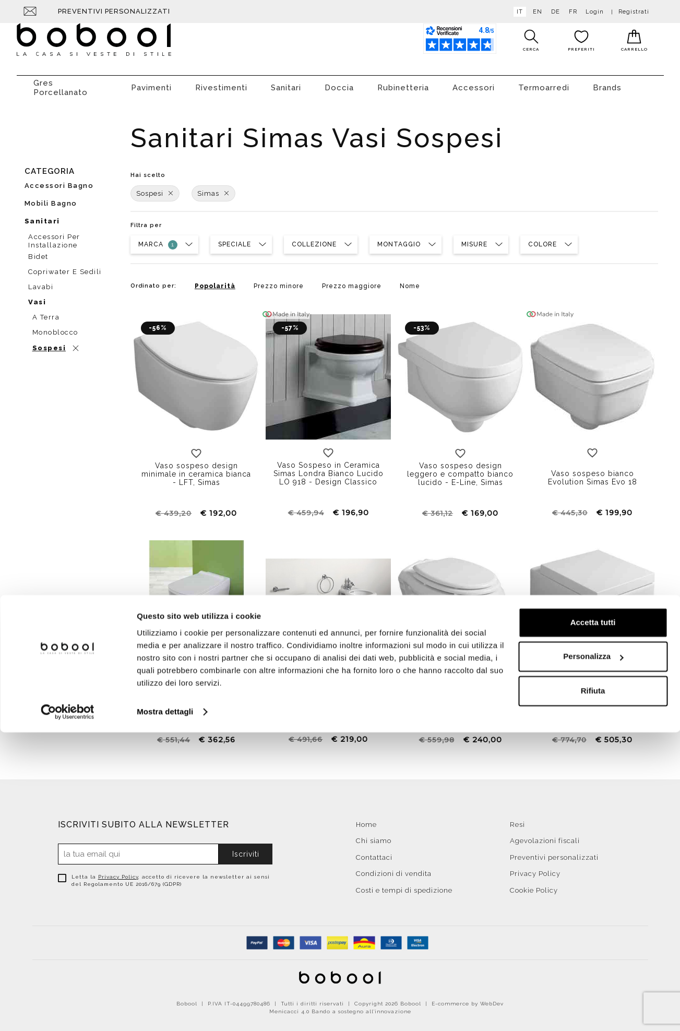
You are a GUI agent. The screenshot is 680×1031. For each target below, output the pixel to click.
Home (366, 819)
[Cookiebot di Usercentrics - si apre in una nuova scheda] (67, 1010)
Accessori (473, 82)
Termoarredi (543, 82)
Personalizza (593, 955)
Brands (607, 82)
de (553, 11)
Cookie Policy (534, 885)
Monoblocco (55, 327)
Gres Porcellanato (60, 82)
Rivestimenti (221, 82)
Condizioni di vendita (394, 868)
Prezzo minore (279, 281)
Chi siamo (373, 835)
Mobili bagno (51, 198)
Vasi (37, 297)
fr (571, 11)
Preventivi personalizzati (114, 11)
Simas (213, 188)
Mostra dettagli (165, 1010)
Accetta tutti (593, 921)
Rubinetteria (403, 82)
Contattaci (374, 852)
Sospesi (155, 188)
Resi (517, 819)
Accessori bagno (59, 180)
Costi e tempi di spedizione (404, 885)
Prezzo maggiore (351, 281)
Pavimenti (151, 82)
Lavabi (40, 282)
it (518, 11)
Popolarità (215, 281)
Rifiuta (593, 989)
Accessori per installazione (54, 234)
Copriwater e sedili (65, 266)
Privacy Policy (118, 871)
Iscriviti (245, 849)
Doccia (339, 82)
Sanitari (286, 82)
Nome (410, 281)
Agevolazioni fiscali (545, 835)
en (535, 11)
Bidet (38, 251)
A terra (46, 312)
